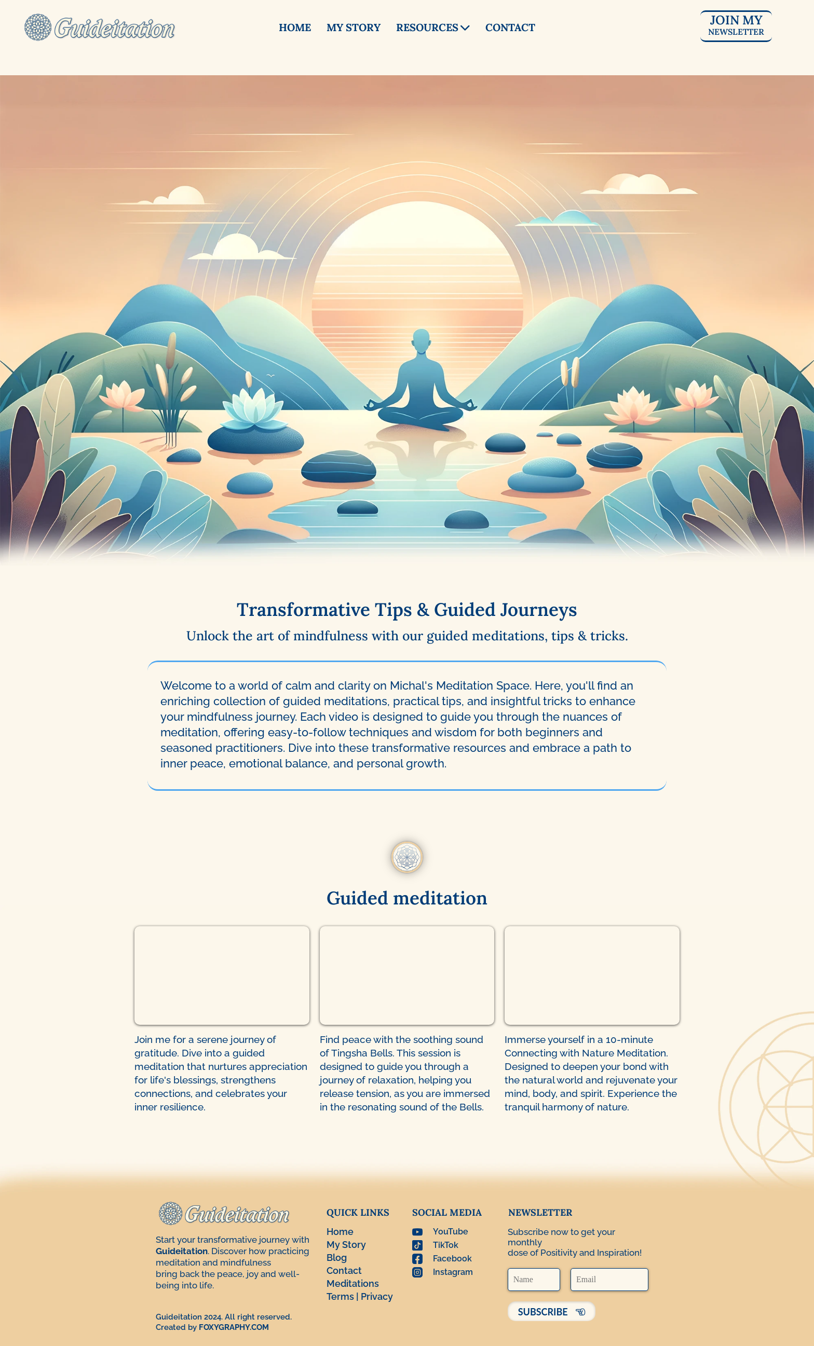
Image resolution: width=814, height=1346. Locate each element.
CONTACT (510, 27)
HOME (295, 27)
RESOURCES (432, 27)
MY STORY (354, 27)
